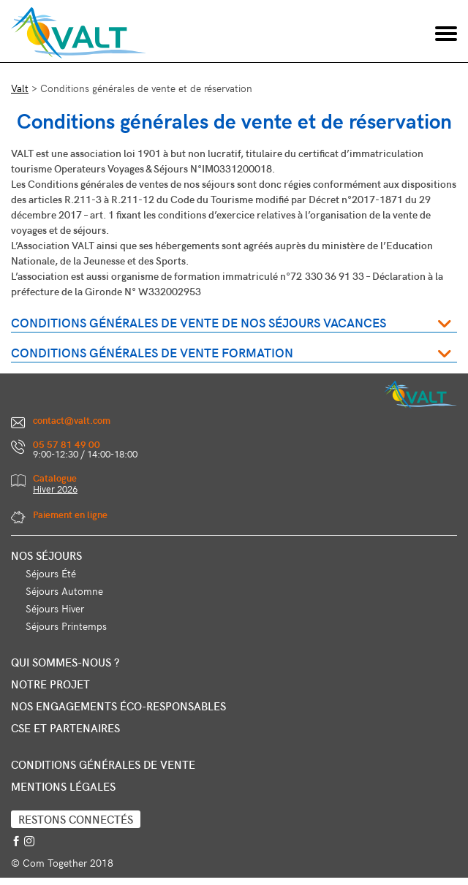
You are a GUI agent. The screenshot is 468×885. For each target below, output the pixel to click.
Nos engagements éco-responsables (118, 706)
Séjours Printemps (66, 626)
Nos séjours (46, 555)
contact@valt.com (71, 420)
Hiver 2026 (55, 488)
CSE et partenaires (65, 728)
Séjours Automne (64, 591)
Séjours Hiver (55, 608)
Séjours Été (51, 573)
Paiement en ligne (70, 514)
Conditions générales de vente (103, 764)
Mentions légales (63, 786)
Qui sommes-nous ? (65, 662)
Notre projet (50, 684)
